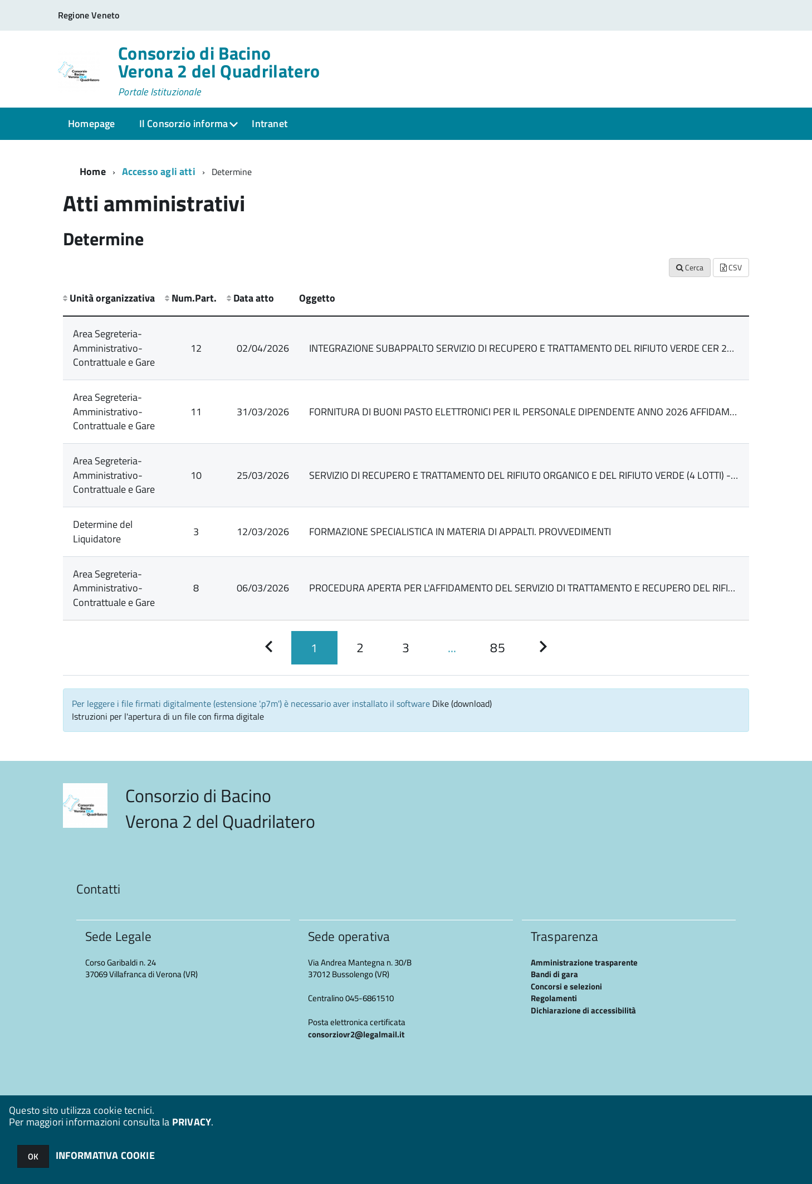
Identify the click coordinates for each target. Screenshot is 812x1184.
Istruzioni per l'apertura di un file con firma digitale (168, 716)
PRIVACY (191, 1121)
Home (93, 171)
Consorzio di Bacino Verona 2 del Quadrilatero (219, 71)
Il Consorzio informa (183, 123)
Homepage (91, 123)
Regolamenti (554, 998)
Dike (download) (462, 703)
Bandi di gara (554, 974)
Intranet (269, 123)
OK (33, 1156)
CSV (731, 267)
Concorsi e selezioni (566, 986)
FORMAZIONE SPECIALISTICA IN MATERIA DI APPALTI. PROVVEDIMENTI (460, 531)
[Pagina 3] (406, 648)
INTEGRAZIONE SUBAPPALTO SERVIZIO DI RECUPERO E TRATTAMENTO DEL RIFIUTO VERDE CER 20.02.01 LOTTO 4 (553, 348)
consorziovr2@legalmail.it (356, 1034)
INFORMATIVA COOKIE (105, 1155)
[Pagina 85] (497, 648)
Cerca (689, 267)
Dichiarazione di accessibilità (583, 1010)
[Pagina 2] (360, 648)
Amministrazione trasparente (584, 962)
